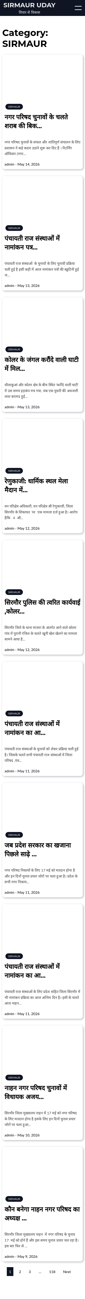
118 (52, 1271)
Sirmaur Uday (29, 5)
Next (67, 1271)
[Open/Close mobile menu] (78, 8)
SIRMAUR (14, 106)
